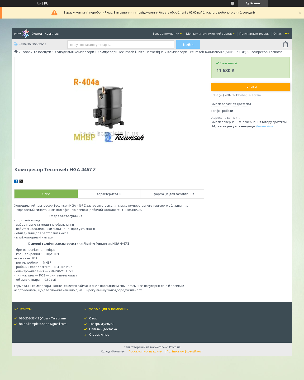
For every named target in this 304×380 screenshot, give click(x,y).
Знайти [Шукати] (188, 44)
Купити (251, 87)
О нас (277, 33)
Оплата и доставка (103, 329)
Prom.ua (174, 347)
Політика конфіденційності (185, 351)
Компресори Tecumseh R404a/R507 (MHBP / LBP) (206, 52)
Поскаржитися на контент (146, 351)
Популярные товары (254, 33)
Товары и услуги (101, 324)
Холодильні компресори (74, 52)
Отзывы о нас (99, 334)
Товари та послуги (36, 52)
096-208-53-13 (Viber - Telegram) (42, 318)
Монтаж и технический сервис (209, 33)
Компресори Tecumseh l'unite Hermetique (130, 52)
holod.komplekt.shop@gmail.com (42, 324)
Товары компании (165, 33)
